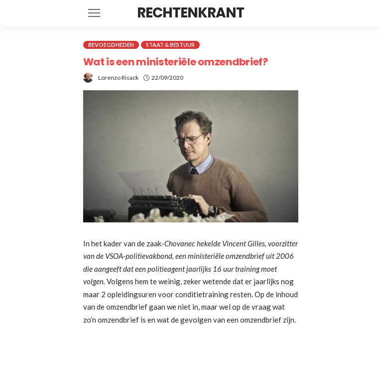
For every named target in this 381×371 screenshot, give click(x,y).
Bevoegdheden (111, 44)
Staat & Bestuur (170, 44)
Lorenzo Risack (118, 77)
